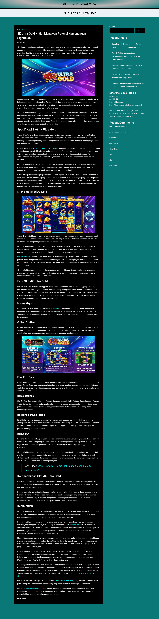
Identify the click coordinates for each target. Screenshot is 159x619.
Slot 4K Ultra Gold (24, 257)
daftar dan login (127, 110)
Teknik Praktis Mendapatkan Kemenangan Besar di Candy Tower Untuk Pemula (126, 56)
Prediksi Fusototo (116, 102)
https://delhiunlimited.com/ (120, 132)
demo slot (113, 166)
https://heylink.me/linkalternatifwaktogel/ (125, 105)
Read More (22, 599)
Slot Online (55, 308)
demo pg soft (114, 143)
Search (112, 27)
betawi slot (113, 138)
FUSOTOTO (113, 96)
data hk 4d (113, 99)
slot (110, 154)
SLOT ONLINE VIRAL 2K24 (45, 148)
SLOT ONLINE (21, 29)
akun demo (113, 149)
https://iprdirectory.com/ (64, 581)
